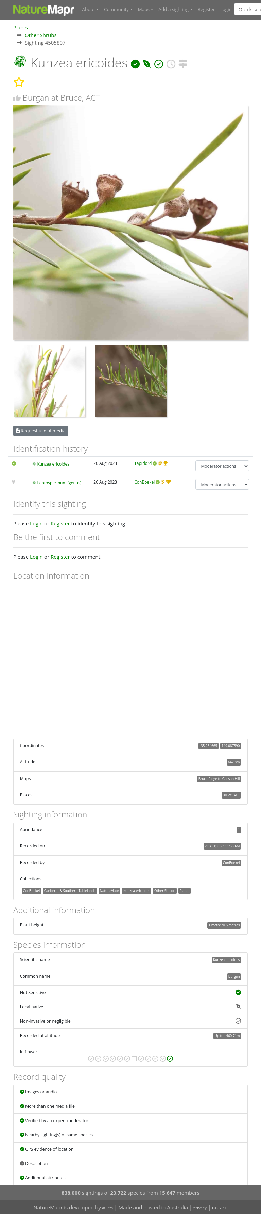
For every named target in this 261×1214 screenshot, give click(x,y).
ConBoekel (144, 482)
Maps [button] (144, 9)
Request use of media (41, 430)
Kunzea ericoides (53, 464)
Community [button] (116, 9)
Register (206, 9)
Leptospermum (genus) (59, 482)
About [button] (88, 9)
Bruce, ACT (231, 794)
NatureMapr (109, 890)
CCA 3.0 (220, 1207)
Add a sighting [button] (173, 9)
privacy (200, 1207)
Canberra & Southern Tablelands (69, 890)
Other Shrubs (41, 34)
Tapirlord (143, 463)
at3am (107, 1207)
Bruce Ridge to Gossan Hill (219, 778)
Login (226, 9)
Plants (20, 26)
